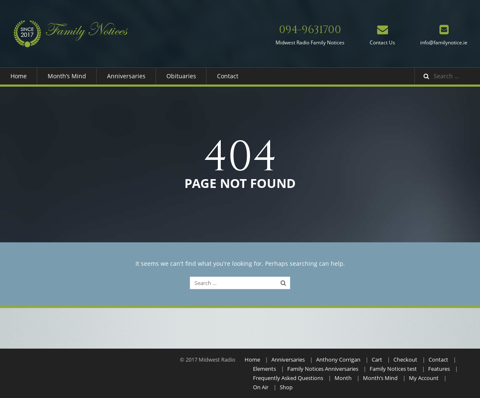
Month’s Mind (67, 76)
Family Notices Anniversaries (322, 368)
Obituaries (181, 76)
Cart (377, 359)
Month (343, 378)
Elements (264, 368)
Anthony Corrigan (338, 359)
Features (439, 368)
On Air (260, 387)
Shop (286, 387)
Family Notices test (393, 368)
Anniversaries (126, 76)
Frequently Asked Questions (288, 378)
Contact (227, 76)
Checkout (405, 359)
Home (18, 76)
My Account (424, 378)
